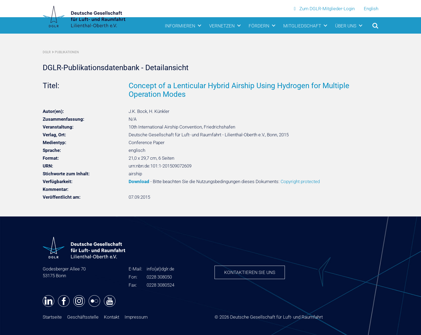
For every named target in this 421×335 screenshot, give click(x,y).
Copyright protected (300, 181)
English (371, 8)
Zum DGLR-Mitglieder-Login (325, 8)
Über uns (345, 25)
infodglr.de (160, 269)
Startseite (52, 317)
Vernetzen (222, 25)
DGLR (46, 52)
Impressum (136, 317)
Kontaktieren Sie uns (249, 272)
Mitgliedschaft (302, 25)
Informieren (180, 25)
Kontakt (111, 317)
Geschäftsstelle (83, 317)
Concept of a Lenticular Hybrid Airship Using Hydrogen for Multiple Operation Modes (239, 90)
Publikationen (67, 52)
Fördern (259, 25)
